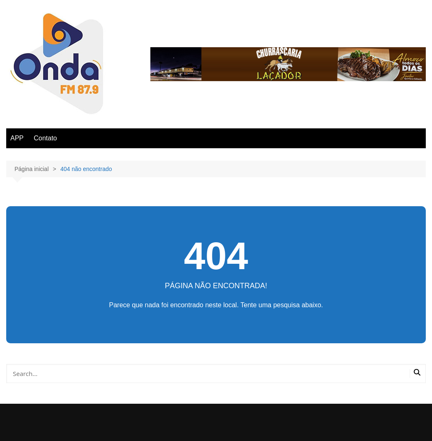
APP (17, 138)
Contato (45, 138)
